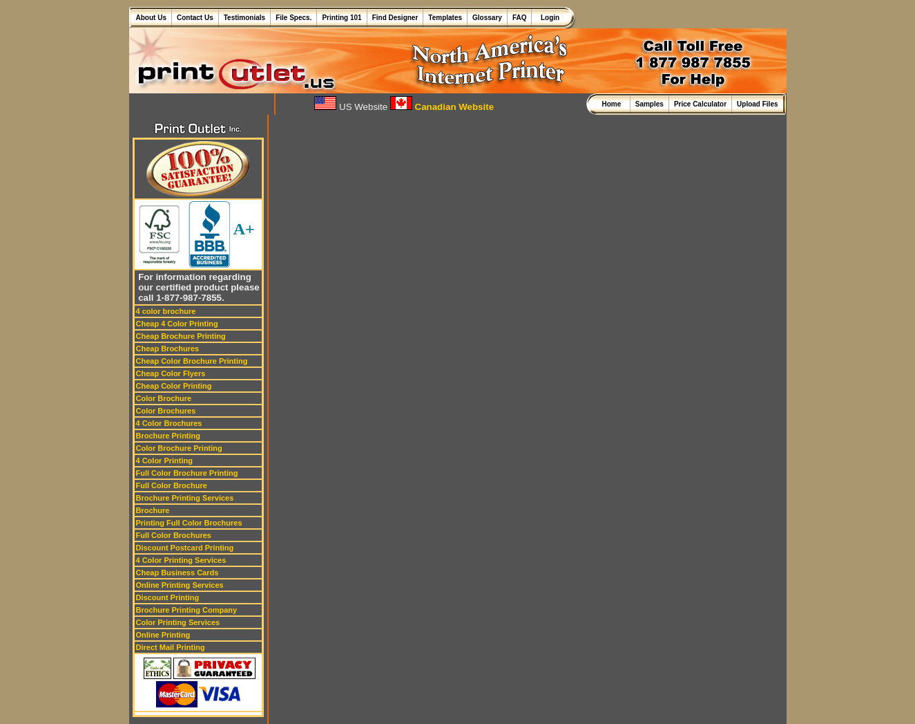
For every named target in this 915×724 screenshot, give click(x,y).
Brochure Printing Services (185, 498)
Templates (445, 17)
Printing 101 (341, 17)
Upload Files (757, 104)
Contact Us (195, 17)
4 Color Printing (164, 460)
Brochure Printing (168, 435)
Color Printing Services (178, 622)
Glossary (487, 17)
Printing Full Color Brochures (189, 523)
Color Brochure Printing (179, 448)
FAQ (519, 17)
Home (612, 104)
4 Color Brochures (169, 423)
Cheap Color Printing (174, 386)
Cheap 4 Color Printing (177, 323)
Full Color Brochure (171, 485)
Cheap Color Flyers (171, 373)
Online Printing (163, 635)
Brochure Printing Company (187, 610)
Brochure (153, 510)
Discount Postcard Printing (185, 548)
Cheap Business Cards (177, 572)
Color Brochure (164, 398)
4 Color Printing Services (181, 560)
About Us (151, 17)
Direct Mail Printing (170, 647)
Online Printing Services (180, 585)
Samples (649, 104)
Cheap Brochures (168, 348)
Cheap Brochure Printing (181, 336)
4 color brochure (166, 311)
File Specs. (293, 17)
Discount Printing (168, 597)
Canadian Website (442, 107)
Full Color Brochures (173, 535)
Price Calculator (700, 104)
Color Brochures (166, 411)
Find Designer (395, 17)
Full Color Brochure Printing (187, 473)
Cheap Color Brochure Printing (192, 361)
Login (548, 17)
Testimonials (244, 17)
